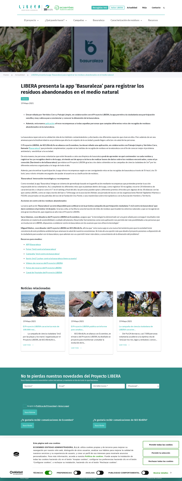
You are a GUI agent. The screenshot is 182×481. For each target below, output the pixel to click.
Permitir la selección (161, 456)
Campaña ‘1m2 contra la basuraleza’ (43, 253)
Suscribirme (30, 412)
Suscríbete (27, 425)
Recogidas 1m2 (100, 7)
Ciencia (25, 99)
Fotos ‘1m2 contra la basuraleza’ (41, 249)
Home (8, 75)
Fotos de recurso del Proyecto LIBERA (44, 268)
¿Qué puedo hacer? (56, 20)
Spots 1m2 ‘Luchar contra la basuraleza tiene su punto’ (51, 258)
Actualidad (132, 7)
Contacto (156, 7)
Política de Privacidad (46, 406)
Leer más (27, 344)
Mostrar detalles (160, 476)
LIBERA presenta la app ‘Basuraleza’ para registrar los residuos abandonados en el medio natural (72, 75)
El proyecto (32, 20)
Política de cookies (94, 459)
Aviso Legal (63, 406)
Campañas (80, 20)
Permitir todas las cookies (161, 448)
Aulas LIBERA (117, 7)
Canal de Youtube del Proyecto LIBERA (44, 272)
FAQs (144, 7)
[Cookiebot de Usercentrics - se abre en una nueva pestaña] (16, 476)
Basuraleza (98, 20)
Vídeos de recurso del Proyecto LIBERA (44, 263)
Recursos (153, 20)
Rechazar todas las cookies (161, 464)
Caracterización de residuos (127, 20)
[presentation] (36, 396)
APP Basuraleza (33, 244)
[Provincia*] (142, 386)
